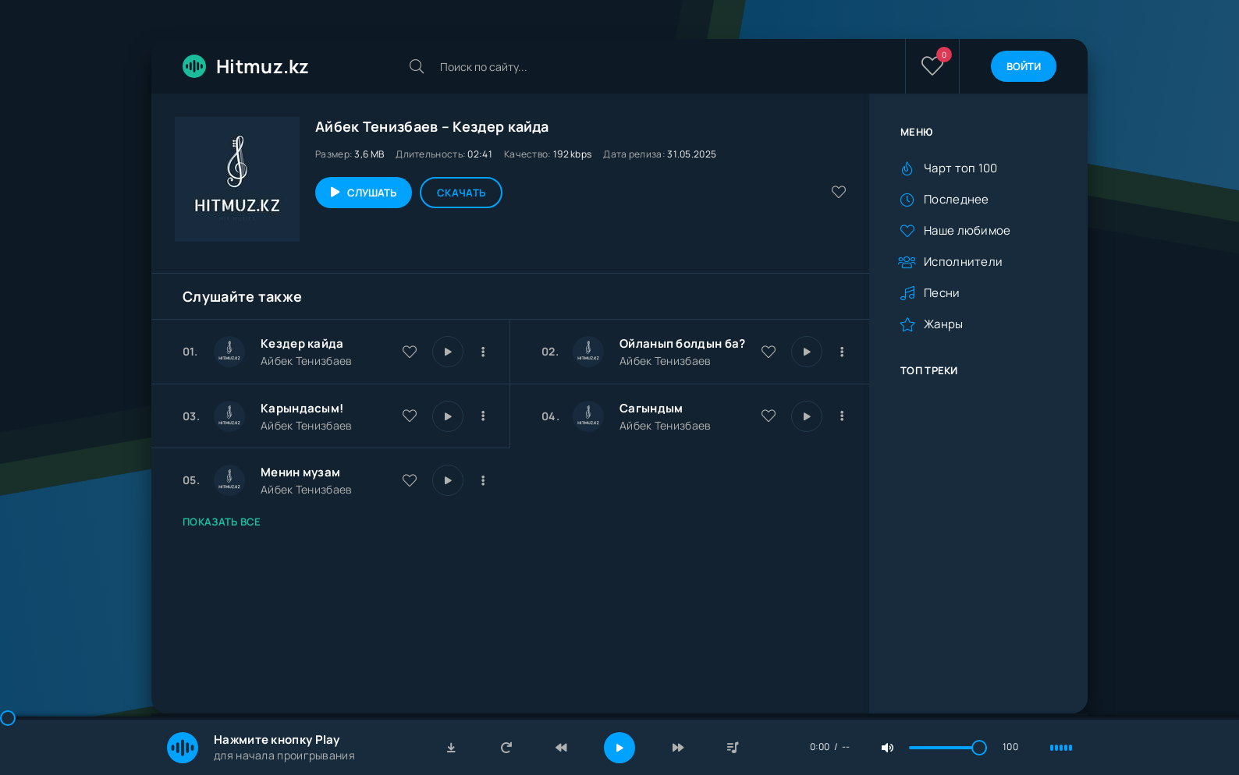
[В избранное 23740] (769, 415)
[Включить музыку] (619, 747)
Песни (942, 293)
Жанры (944, 324)
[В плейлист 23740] (842, 416)
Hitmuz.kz (246, 66)
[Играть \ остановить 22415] (447, 480)
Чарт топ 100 (961, 168)
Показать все (222, 522)
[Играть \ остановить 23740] (806, 416)
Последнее (956, 199)
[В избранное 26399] (769, 351)
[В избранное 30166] (410, 351)
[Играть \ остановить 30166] (447, 351)
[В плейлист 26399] (842, 351)
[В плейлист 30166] (483, 351)
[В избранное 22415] (410, 480)
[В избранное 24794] (410, 415)
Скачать (461, 193)
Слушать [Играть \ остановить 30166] (371, 193)
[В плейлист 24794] (483, 416)
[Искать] (416, 66)
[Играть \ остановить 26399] (806, 351)
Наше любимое (967, 230)
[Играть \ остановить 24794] (447, 416)
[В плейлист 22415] (483, 480)
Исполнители (963, 261)
